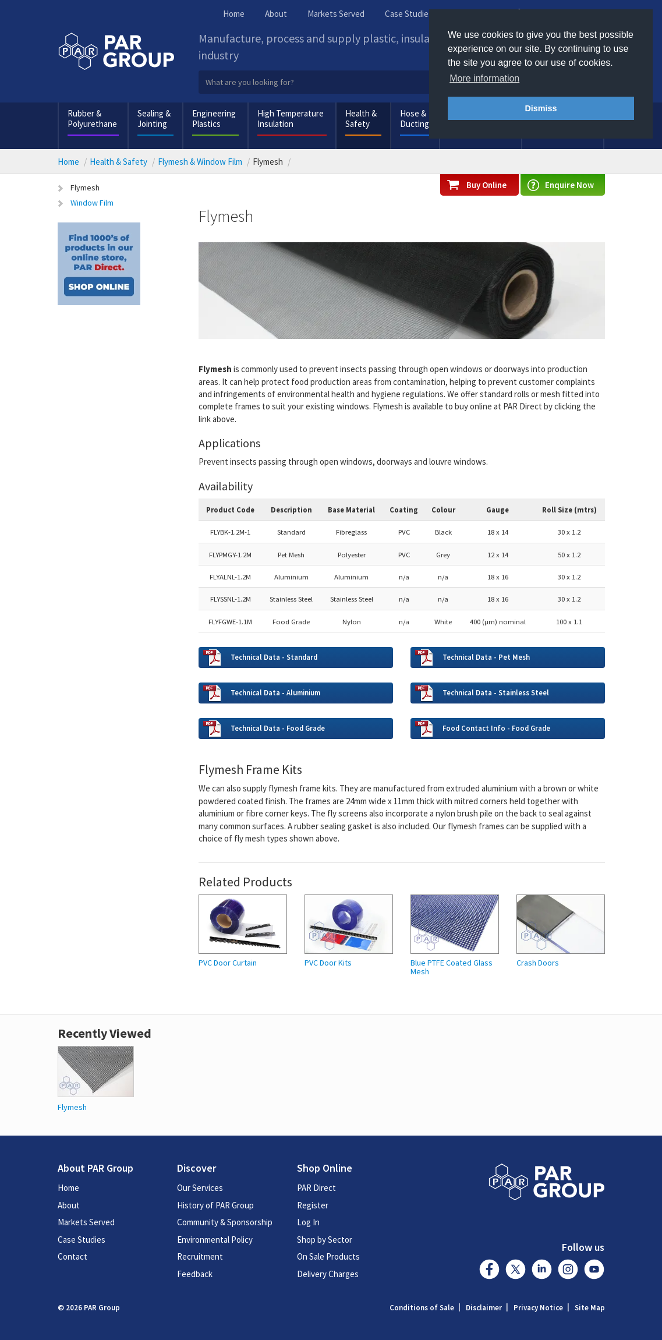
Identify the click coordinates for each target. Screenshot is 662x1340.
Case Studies (409, 13)
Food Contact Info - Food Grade (497, 728)
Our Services (200, 1187)
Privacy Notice (538, 1308)
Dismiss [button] (541, 108)
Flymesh (85, 187)
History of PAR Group (215, 1205)
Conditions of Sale (422, 1308)
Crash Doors (537, 963)
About (276, 13)
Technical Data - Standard (274, 657)
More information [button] (484, 78)
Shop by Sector (324, 1239)
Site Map (590, 1308)
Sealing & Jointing (154, 118)
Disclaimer (484, 1308)
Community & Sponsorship (224, 1222)
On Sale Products (328, 1256)
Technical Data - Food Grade (278, 728)
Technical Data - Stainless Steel (495, 692)
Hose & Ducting (414, 118)
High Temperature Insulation (290, 118)
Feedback (195, 1273)
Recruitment (200, 1256)
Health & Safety (361, 118)
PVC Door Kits (328, 963)
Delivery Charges (328, 1273)
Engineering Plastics (214, 118)
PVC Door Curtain (228, 963)
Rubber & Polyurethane (92, 118)
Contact (72, 1256)
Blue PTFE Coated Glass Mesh (451, 968)
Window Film (92, 202)
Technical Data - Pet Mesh (486, 657)
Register (312, 1205)
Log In (308, 1222)
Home (234, 13)
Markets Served (335, 13)
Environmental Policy (215, 1239)
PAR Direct (316, 1187)
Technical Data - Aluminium (275, 692)
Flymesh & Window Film (200, 161)
